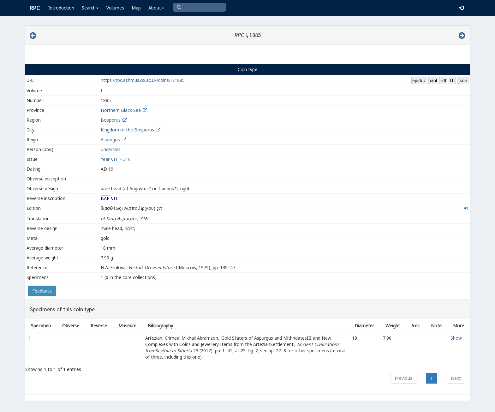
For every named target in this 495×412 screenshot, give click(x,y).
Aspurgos (110, 139)
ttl (452, 80)
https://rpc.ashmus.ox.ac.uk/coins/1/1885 (143, 80)
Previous (403, 378)
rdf (443, 80)
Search (90, 8)
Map (136, 8)
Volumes (115, 8)
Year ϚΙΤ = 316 (116, 159)
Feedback (42, 291)
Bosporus (111, 120)
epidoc (419, 80)
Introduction (61, 8)
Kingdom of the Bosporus (127, 130)
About (156, 8)
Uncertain (110, 149)
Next (456, 378)
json (462, 80)
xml (433, 80)
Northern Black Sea (121, 110)
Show (456, 338)
